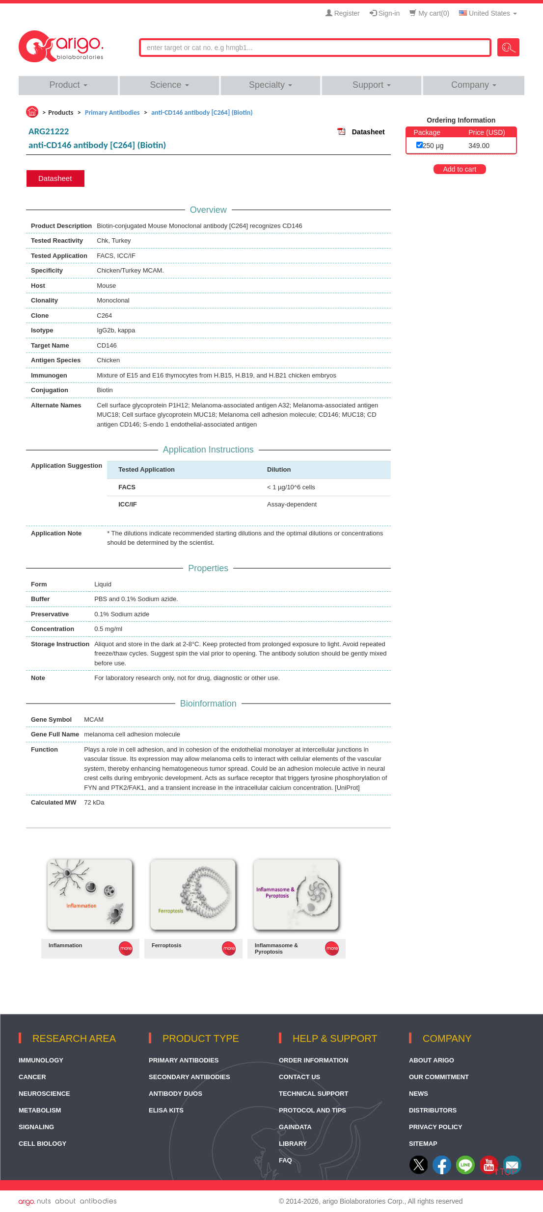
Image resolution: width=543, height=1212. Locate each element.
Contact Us (299, 1077)
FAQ (285, 1160)
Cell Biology (42, 1143)
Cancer (32, 1077)
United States (488, 13)
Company (473, 85)
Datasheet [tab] (55, 178)
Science (169, 85)
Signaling (36, 1127)
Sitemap (423, 1143)
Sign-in (385, 13)
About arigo (431, 1060)
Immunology (41, 1060)
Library (293, 1143)
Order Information (313, 1060)
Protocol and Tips (312, 1110)
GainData (295, 1127)
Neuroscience (44, 1093)
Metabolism (40, 1110)
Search (508, 47)
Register (343, 13)
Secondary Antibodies (189, 1077)
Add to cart (460, 169)
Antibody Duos (175, 1093)
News (418, 1093)
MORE (126, 948)
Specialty (270, 85)
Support (372, 85)
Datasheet (368, 132)
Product (68, 85)
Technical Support (313, 1093)
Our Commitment (439, 1077)
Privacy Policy (435, 1127)
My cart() (429, 13)
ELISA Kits (166, 1110)
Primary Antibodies (184, 1060)
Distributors (433, 1110)
